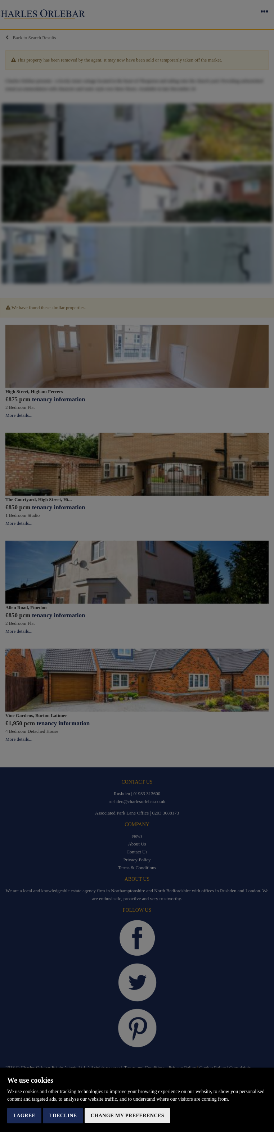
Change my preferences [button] (127, 1115)
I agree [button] (24, 1115)
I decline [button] (63, 1115)
